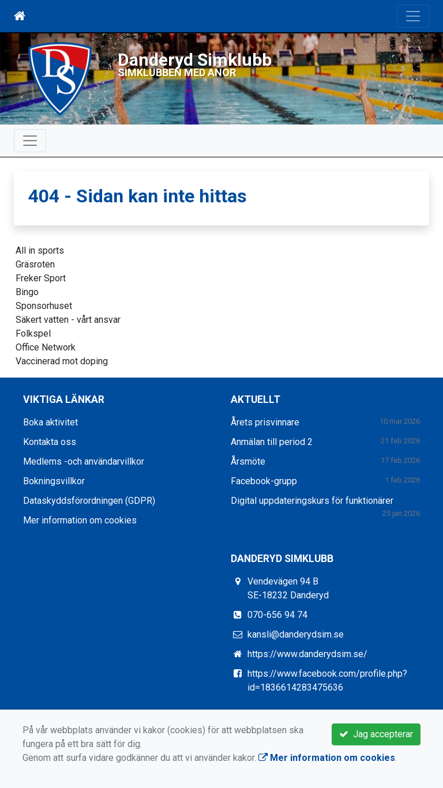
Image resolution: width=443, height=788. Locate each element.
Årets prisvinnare (265, 422)
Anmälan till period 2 (272, 441)
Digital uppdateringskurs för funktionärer (312, 500)
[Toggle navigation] (413, 16)
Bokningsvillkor (54, 481)
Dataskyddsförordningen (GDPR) (89, 500)
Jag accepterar (376, 734)
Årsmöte (248, 461)
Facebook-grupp (264, 481)
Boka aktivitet (50, 422)
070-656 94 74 (277, 614)
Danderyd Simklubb (196, 59)
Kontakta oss (49, 441)
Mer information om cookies (80, 520)
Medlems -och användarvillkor (83, 461)
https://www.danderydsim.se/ (307, 654)
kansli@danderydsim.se (295, 634)
